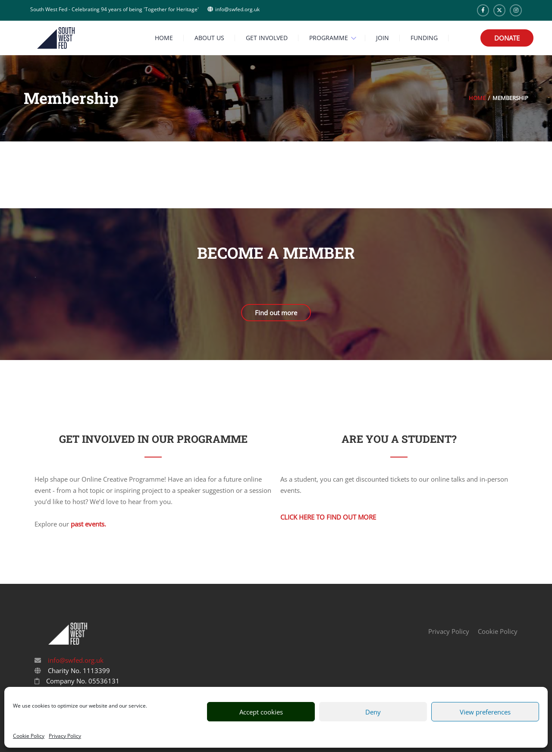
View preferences (485, 712)
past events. (88, 524)
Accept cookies (261, 712)
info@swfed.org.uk (75, 660)
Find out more (276, 312)
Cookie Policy (28, 735)
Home (477, 98)
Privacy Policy (65, 735)
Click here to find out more (328, 517)
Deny (373, 712)
